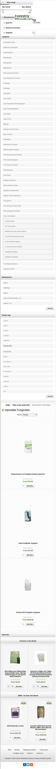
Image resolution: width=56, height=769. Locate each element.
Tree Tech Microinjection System (14, 236)
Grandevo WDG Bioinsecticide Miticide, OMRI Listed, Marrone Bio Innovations (40, 727)
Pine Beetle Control (9, 42)
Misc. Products (8, 134)
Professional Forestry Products (13, 154)
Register (3, 6)
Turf (5, 391)
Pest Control (7, 175)
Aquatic (5, 325)
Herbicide (8, 346)
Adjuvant (6, 320)
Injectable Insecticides (11, 257)
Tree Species (7, 200)
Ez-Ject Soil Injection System (13, 246)
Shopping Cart (5, 13)
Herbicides (7, 88)
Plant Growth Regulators (11, 160)
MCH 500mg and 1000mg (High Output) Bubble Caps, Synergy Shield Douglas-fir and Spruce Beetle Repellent (15, 673)
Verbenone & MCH (9, 269)
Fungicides (7, 83)
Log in (3, 8)
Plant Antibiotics (8, 170)
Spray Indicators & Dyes (11, 185)
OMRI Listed (7, 366)
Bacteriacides (7, 57)
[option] (15, 667)
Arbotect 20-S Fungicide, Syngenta (28, 612)
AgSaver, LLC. (8, 303)
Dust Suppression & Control (12, 78)
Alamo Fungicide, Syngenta (28, 543)
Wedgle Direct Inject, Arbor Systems (15, 231)
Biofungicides (7, 62)
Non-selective (7, 361)
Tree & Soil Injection (9, 216)
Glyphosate (6, 340)
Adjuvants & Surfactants (11, 47)
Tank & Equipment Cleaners (12, 211)
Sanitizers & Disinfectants (11, 190)
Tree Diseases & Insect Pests (12, 206)
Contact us (40, 753)
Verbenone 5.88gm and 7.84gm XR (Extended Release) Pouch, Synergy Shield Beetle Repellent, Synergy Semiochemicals (41, 673)
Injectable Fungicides (11, 252)
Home (8, 405)
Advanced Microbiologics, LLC (12, 298)
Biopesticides (7, 68)
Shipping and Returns (29, 750)
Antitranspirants (8, 52)
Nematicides (7, 139)
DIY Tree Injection (10, 226)
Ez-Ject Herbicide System (12, 241)
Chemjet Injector (10, 221)
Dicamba (6, 330)
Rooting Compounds (10, 180)
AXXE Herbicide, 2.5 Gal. (15, 726)
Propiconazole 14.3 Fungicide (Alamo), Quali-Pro (28, 474)
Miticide (5, 356)
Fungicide (6, 335)
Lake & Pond (7, 119)
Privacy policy (44, 750)
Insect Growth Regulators (11, 108)
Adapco (6, 293)
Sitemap (17, 750)
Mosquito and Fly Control (11, 129)
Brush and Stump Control (11, 73)
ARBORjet (7, 288)
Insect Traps (7, 98)
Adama (6, 283)
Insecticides (7, 93)
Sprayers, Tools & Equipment (12, 195)
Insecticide (7, 352)
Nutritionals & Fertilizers (11, 144)
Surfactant (6, 381)
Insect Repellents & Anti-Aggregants (14, 103)
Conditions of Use (18, 753)
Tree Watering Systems (10, 264)
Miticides (6, 124)
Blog (9, 750)
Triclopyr (6, 386)
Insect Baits (7, 114)
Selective (6, 376)
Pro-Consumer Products (11, 165)
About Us (30, 753)
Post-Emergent (7, 371)
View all (50, 308)
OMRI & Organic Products (11, 149)
